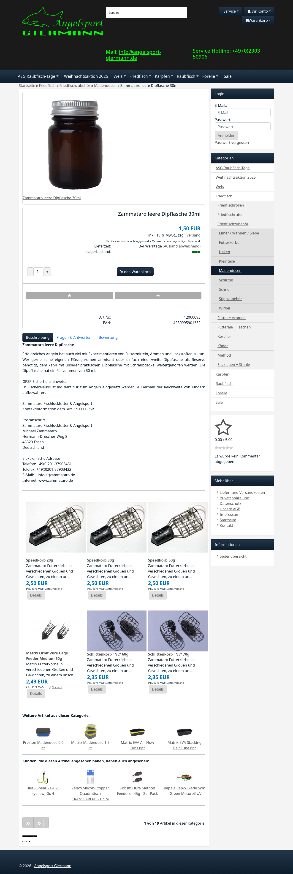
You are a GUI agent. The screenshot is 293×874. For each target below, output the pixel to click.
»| (41, 822)
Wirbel (224, 308)
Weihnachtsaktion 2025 (86, 76)
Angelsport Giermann (52, 865)
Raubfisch (186, 76)
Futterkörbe (229, 242)
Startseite (228, 519)
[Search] (146, 12)
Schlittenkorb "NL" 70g (169, 654)
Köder (222, 345)
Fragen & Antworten (74, 337)
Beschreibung (38, 337)
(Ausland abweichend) (182, 246)
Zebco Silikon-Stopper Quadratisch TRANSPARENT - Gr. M (90, 793)
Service (229, 11)
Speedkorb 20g (39, 560)
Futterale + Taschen (234, 327)
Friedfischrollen (230, 205)
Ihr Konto (258, 11)
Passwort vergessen (232, 142)
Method (224, 355)
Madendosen (230, 270)
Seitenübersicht (233, 556)
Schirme (226, 279)
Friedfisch (139, 76)
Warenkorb (256, 20)
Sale (228, 76)
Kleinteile (227, 261)
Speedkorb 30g (100, 560)
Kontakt (226, 525)
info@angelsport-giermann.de (133, 55)
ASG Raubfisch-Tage (36, 76)
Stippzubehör (230, 298)
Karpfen (162, 76)
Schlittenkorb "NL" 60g (107, 654)
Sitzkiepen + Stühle (233, 364)
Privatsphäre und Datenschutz (234, 500)
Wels (118, 76)
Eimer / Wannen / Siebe (239, 233)
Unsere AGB (230, 508)
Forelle (208, 76)
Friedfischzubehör (232, 223)
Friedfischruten (230, 214)
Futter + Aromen (231, 317)
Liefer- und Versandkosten (242, 492)
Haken (224, 251)
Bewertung (108, 337)
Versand (194, 235)
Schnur (225, 289)
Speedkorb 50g (161, 560)
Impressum (229, 514)
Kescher (224, 336)
